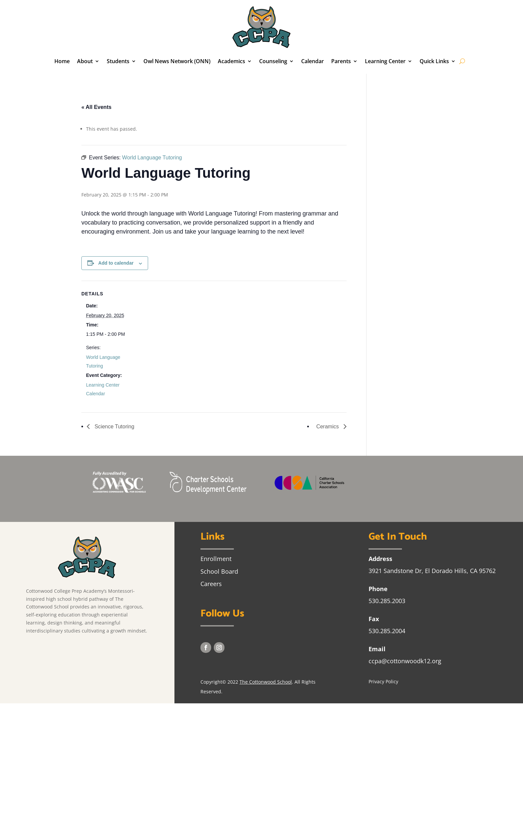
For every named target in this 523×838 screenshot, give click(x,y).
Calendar (312, 61)
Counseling (273, 61)
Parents (341, 61)
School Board (219, 571)
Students (118, 61)
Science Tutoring (113, 426)
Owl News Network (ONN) (176, 61)
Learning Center (385, 61)
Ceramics (328, 426)
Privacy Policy (383, 681)
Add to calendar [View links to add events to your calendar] (116, 263)
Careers (211, 584)
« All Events (96, 107)
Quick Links (434, 61)
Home (62, 61)
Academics (231, 61)
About (85, 61)
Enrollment (215, 559)
